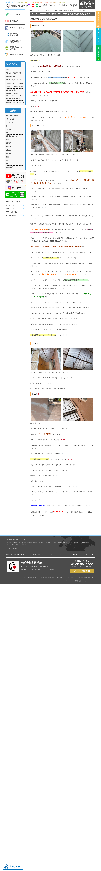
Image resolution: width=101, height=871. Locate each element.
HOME (32, 10)
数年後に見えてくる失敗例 (14, 83)
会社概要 (75, 5)
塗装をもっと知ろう (12, 90)
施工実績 (45, 5)
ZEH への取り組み (12, 212)
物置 (7, 157)
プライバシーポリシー (77, 554)
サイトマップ (53, 554)
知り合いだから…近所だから (15, 80)
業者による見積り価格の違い (15, 86)
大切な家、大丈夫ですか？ (14, 73)
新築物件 (8, 143)
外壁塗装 (8, 129)
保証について (10, 208)
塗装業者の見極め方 (12, 76)
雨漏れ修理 (9, 167)
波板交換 (8, 150)
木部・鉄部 (9, 146)
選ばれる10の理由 (67, 5)
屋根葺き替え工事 (11, 136)
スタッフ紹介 (10, 205)
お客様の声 (24, 554)
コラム (58, 5)
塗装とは (8, 69)
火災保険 (8, 153)
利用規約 (80, 577)
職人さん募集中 (11, 215)
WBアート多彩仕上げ (13, 115)
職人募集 (33, 554)
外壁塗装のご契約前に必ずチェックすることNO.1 (14, 94)
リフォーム (9, 122)
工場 (7, 139)
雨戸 (7, 163)
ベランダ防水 (10, 119)
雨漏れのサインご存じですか (15, 102)
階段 (7, 160)
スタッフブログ (41, 10)
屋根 (7, 132)
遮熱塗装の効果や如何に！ (14, 98)
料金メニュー (52, 5)
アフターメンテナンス (13, 202)
